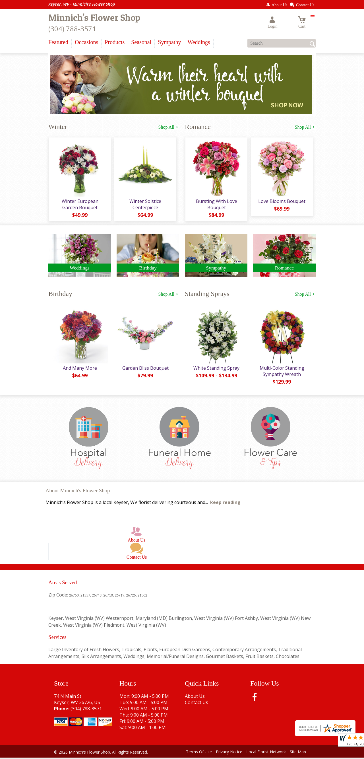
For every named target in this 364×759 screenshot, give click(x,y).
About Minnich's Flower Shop (78, 492)
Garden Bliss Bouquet (145, 369)
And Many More (80, 369)
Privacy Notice (229, 753)
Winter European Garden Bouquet (79, 205)
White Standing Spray (216, 369)
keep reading (225, 504)
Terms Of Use (199, 753)
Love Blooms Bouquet (281, 202)
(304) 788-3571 (72, 28)
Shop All (168, 127)
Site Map (298, 753)
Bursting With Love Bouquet (216, 205)
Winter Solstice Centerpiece (145, 205)
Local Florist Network (266, 753)
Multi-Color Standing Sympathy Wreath (281, 372)
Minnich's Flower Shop (94, 17)
